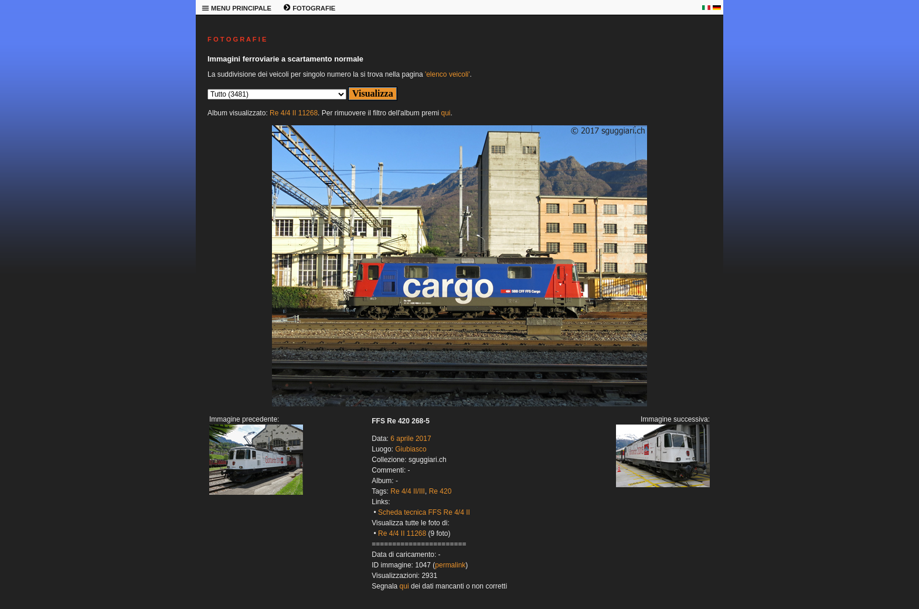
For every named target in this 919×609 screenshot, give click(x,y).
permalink (450, 565)
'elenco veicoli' (447, 74)
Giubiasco (410, 449)
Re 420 (440, 491)
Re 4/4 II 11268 (294, 113)
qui (445, 113)
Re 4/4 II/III (407, 491)
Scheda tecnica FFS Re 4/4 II (424, 512)
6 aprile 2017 (410, 438)
